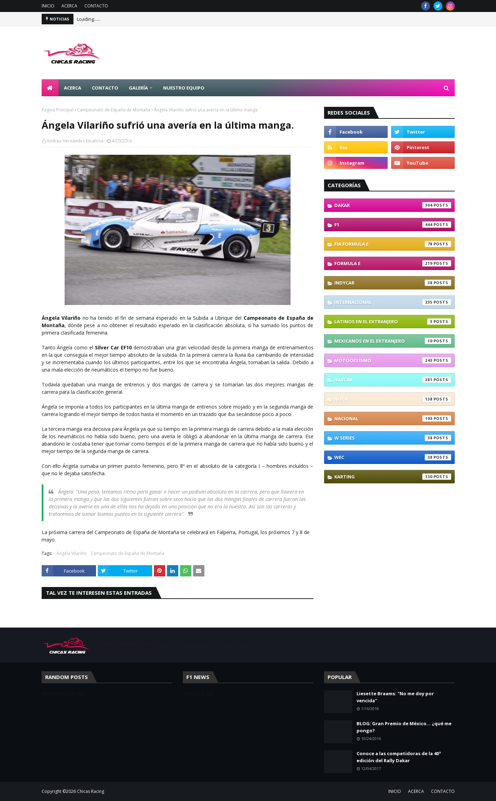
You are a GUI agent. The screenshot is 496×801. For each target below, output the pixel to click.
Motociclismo (392, 360)
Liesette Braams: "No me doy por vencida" (395, 697)
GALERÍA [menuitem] (138, 88)
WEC (392, 457)
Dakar (392, 205)
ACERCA (69, 6)
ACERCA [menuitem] (72, 88)
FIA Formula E (392, 244)
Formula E (392, 263)
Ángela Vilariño (71, 553)
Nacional (392, 418)
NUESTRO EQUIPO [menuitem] (183, 88)
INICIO (48, 6)
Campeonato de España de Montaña (113, 110)
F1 (392, 224)
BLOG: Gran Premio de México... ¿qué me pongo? (404, 727)
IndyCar (392, 283)
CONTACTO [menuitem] (105, 88)
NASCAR (392, 380)
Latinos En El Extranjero (392, 321)
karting (392, 476)
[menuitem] (50, 87)
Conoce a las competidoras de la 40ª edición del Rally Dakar (399, 757)
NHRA (392, 399)
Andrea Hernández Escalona (75, 141)
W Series (392, 438)
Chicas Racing (90, 791)
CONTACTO (96, 6)
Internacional (392, 302)
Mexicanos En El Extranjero (392, 341)
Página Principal (57, 110)
